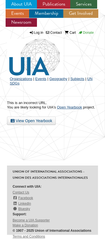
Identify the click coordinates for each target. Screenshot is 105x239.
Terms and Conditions (29, 236)
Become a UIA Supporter (31, 220)
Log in (38, 33)
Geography (58, 79)
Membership (46, 13)
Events (17, 13)
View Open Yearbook (31, 121)
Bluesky (21, 209)
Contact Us (21, 192)
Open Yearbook (69, 107)
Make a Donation (25, 225)
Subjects (77, 79)
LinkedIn (22, 203)
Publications (54, 4)
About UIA (21, 4)
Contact (54, 33)
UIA (28, 54)
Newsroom (21, 22)
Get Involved (81, 13)
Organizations (21, 79)
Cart (70, 33)
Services (84, 4)
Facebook (23, 198)
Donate (86, 33)
